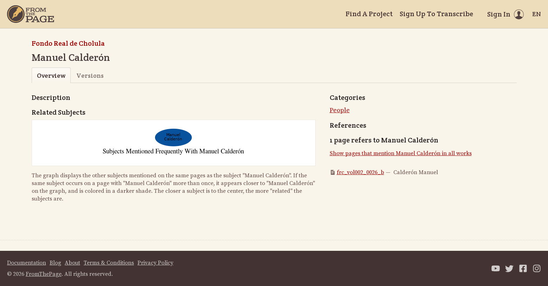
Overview (51, 75)
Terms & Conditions (109, 262)
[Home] (30, 14)
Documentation (26, 262)
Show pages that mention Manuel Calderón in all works (401, 153)
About (72, 262)
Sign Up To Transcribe (436, 13)
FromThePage (44, 274)
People (340, 110)
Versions (90, 75)
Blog (55, 262)
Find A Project (369, 13)
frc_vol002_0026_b (360, 172)
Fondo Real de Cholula (68, 43)
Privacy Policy (155, 262)
